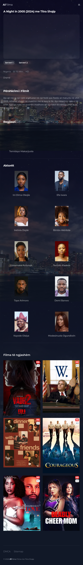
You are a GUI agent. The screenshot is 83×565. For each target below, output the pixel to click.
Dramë (6, 77)
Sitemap (18, 551)
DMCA (6, 551)
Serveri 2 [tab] (23, 62)
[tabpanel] (41, 37)
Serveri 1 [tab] (9, 62)
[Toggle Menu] (79, 5)
